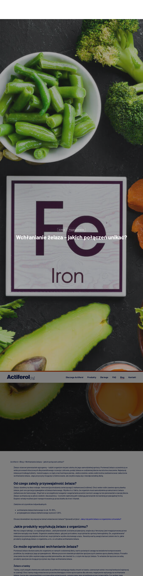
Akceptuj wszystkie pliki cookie (106, 569)
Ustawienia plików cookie (106, 557)
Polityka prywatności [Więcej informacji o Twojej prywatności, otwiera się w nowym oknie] (20, 574)
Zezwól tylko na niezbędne (106, 563)
